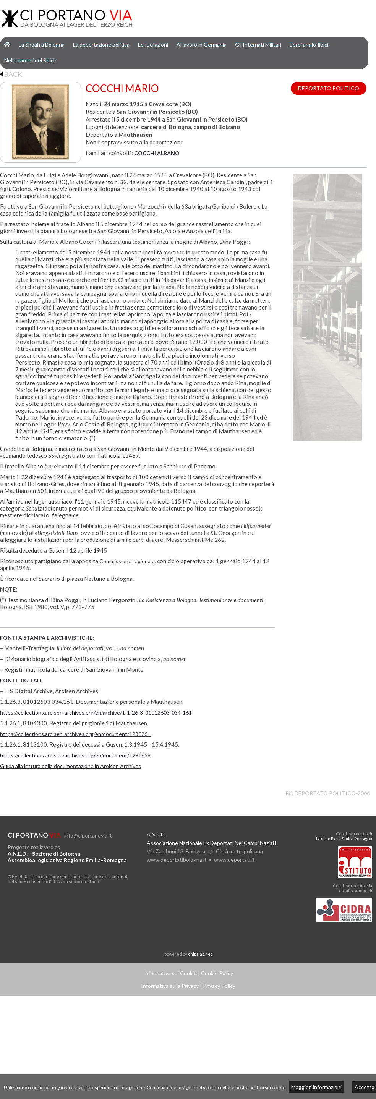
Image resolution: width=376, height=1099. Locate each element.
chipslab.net (200, 953)
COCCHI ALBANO (157, 153)
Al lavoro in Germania (202, 44)
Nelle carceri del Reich (30, 60)
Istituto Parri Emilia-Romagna (344, 838)
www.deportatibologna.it (177, 859)
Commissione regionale (127, 561)
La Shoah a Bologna (42, 44)
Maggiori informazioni (316, 1087)
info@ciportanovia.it (88, 835)
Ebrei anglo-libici (309, 44)
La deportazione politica (101, 44)
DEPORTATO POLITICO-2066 (332, 793)
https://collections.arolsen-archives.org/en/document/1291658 (75, 755)
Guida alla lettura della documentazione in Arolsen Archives (70, 766)
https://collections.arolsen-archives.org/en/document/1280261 (75, 734)
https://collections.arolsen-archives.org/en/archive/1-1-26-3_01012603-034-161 (96, 712)
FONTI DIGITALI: (21, 680)
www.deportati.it (234, 859)
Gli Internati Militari (258, 44)
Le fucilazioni (153, 44)
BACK (11, 74)
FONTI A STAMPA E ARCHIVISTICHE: (47, 637)
